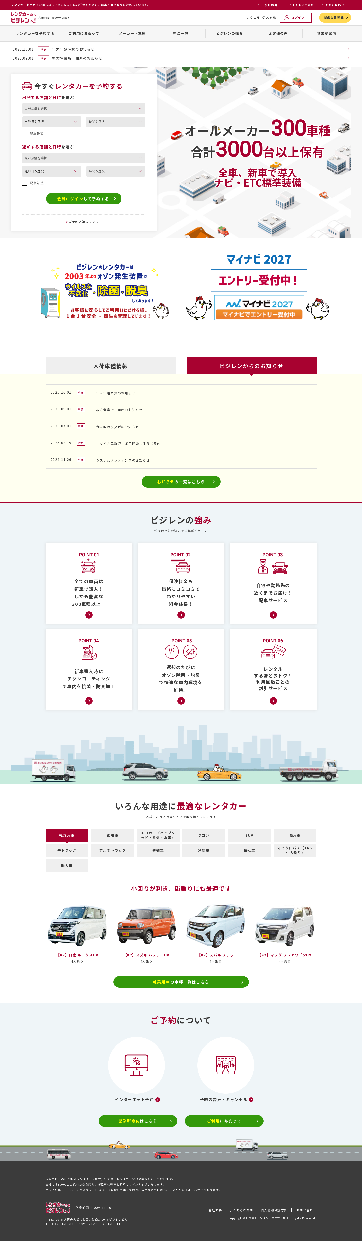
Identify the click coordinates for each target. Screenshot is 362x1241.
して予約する (83, 199)
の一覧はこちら (181, 482)
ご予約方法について (84, 221)
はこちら (137, 1121)
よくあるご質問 (241, 1210)
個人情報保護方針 (274, 1210)
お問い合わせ (306, 1210)
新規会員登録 (334, 17)
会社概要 (215, 1210)
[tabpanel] (104, 289)
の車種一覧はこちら (181, 982)
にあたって (224, 1121)
